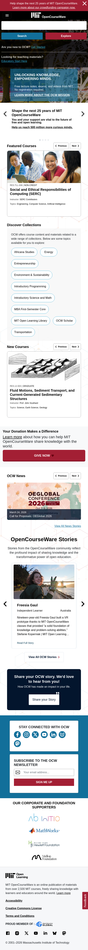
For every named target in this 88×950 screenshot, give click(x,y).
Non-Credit (30, 185)
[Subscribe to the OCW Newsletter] (47, 772)
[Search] (44, 25)
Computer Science (37, 204)
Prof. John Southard (29, 403)
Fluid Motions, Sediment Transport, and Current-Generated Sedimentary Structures (42, 395)
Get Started (38, 47)
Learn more (12, 437)
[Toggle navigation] (7, 15)
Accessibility (14, 900)
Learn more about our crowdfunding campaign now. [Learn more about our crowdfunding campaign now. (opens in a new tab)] (44, 7)
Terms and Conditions (20, 915)
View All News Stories (67, 526)
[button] (5, 124)
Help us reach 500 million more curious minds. (42, 127)
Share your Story (44, 699)
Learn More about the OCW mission (42, 95)
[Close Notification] (84, 4)
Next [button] (76, 146)
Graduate (28, 386)
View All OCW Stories (44, 657)
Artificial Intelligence (56, 204)
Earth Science (31, 407)
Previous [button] (60, 146)
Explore (66, 35)
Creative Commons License (24, 908)
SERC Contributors (28, 199)
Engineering (22, 204)
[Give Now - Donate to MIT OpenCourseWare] (44, 455)
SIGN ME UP (44, 782)
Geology (43, 407)
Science (20, 407)
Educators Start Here (14, 61)
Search (22, 35)
